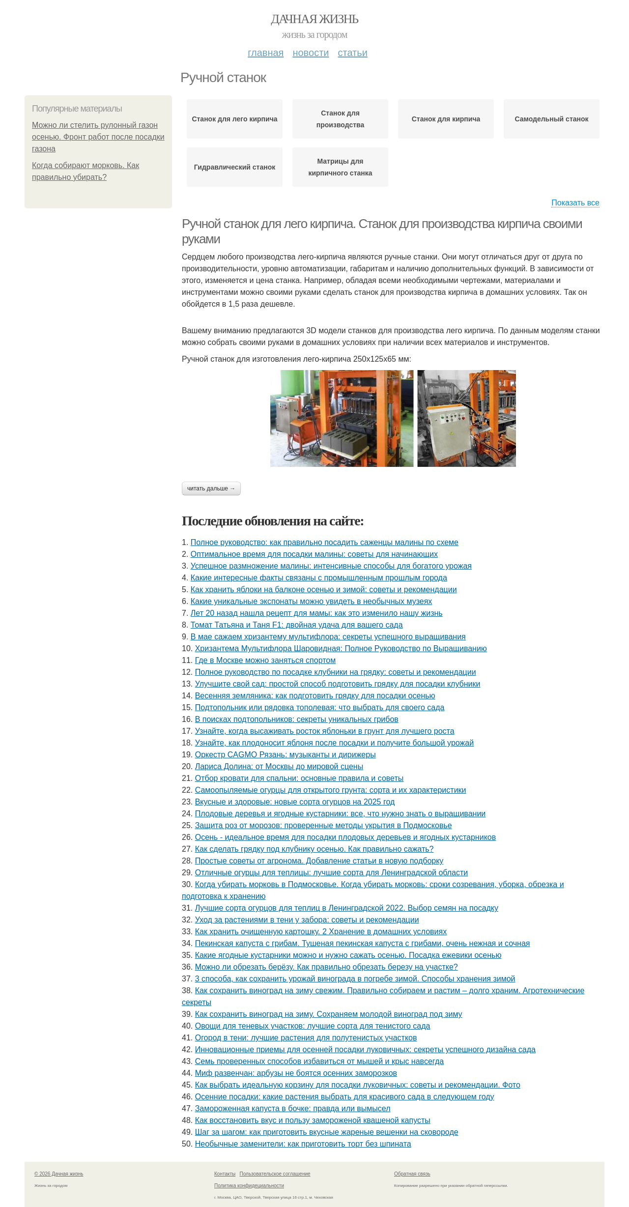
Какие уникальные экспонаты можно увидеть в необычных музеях (311, 601)
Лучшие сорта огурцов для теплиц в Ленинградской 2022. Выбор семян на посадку (346, 908)
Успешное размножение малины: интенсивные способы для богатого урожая (331, 566)
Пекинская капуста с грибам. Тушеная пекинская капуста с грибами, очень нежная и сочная (362, 943)
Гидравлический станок (234, 167)
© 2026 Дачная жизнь (58, 1174)
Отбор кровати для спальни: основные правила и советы (299, 778)
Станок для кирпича (446, 119)
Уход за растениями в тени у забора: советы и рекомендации (307, 920)
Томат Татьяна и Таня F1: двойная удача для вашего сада (297, 625)
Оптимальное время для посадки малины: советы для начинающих (314, 554)
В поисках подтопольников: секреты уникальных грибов (297, 719)
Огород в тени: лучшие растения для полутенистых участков (306, 1038)
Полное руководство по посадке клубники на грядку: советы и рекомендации (335, 672)
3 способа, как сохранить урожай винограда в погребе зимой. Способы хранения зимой (355, 979)
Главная (266, 52)
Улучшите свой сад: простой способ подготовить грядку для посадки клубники (338, 684)
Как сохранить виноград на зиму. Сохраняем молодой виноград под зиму (328, 1014)
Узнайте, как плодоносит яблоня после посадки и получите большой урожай (334, 743)
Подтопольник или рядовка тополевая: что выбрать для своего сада (320, 707)
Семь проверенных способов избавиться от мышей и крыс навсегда (319, 1061)
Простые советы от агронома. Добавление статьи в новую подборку (319, 861)
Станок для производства (340, 119)
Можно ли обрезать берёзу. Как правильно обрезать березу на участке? (326, 967)
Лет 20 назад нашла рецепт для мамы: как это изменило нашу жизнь (317, 613)
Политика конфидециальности (249, 1185)
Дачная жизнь (314, 19)
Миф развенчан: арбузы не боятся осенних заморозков (296, 1073)
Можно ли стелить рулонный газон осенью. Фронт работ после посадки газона (98, 137)
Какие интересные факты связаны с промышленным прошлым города (319, 578)
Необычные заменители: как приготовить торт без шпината (303, 1144)
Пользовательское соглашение (275, 1174)
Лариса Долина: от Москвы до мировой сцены (279, 766)
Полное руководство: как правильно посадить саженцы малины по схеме (324, 542)
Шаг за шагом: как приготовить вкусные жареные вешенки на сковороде (326, 1132)
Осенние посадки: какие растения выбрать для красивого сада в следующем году (344, 1096)
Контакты (224, 1174)
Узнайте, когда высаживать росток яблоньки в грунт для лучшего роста (325, 731)
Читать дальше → (211, 488)
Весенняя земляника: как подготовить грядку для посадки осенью (315, 695)
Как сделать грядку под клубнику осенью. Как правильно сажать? (314, 849)
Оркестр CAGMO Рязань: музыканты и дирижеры (285, 754)
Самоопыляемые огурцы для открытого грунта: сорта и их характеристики (330, 790)
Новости (310, 52)
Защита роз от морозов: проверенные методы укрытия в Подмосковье (323, 825)
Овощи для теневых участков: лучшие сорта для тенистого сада (312, 1026)
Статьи (352, 52)
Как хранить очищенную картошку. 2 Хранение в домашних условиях (321, 931)
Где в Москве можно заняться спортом (265, 660)
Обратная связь (412, 1174)
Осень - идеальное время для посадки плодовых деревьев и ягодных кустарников (345, 837)
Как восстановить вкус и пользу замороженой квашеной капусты (312, 1120)
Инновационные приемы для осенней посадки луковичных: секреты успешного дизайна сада (365, 1049)
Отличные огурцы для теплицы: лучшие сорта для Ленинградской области (331, 872)
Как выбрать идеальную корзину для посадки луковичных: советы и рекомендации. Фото (357, 1085)
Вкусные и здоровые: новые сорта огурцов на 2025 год (295, 802)
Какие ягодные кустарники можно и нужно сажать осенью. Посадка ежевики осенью (348, 955)
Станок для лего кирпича (234, 119)
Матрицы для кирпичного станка (340, 167)
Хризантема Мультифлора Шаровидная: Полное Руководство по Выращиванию (341, 648)
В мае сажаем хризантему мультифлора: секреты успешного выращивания (328, 636)
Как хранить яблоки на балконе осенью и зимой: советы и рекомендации (324, 589)
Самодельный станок (551, 119)
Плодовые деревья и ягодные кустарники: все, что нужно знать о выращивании (340, 813)
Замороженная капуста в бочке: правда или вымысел (293, 1108)
